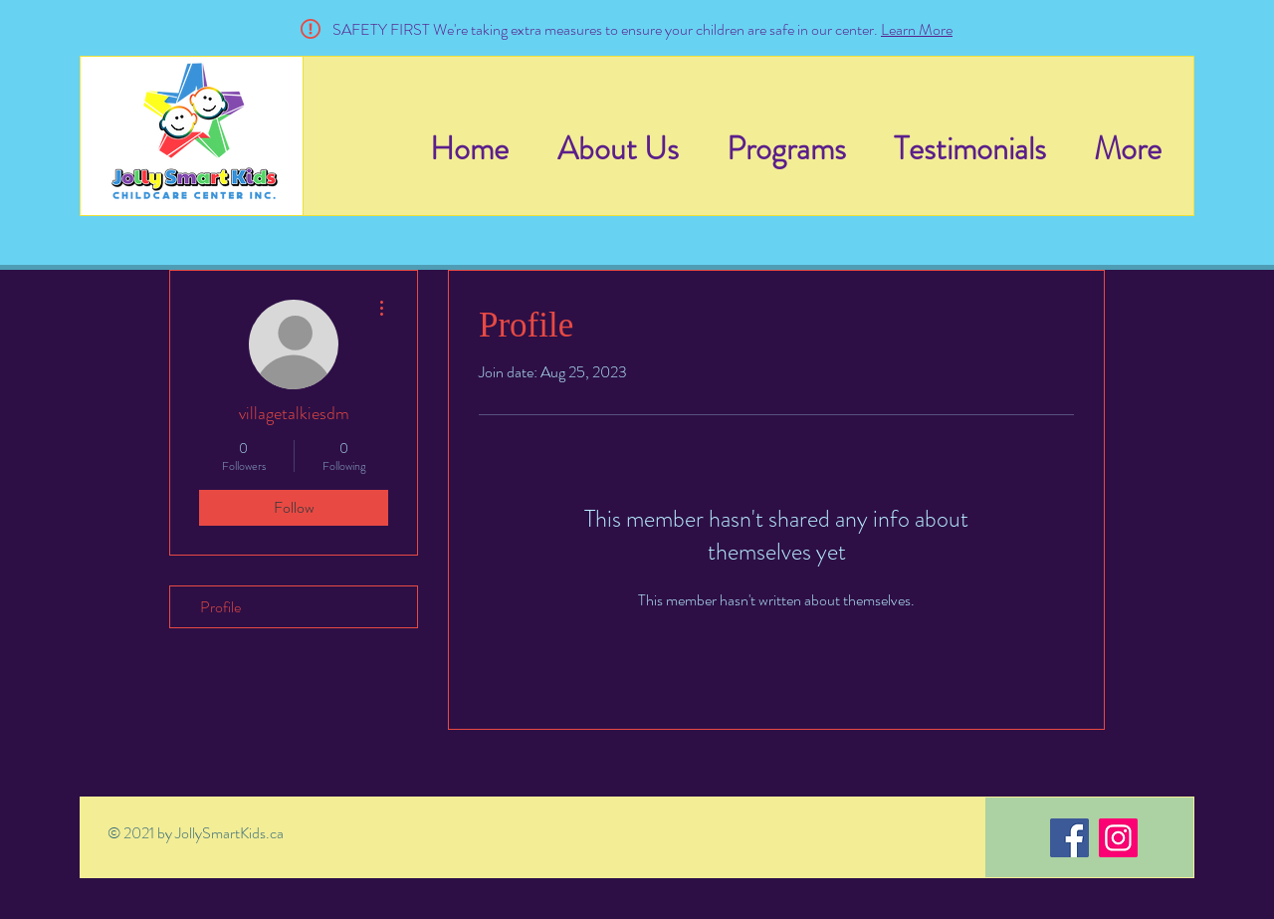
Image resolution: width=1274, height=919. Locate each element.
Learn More (917, 29)
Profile (220, 606)
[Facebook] (1069, 837)
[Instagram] (1118, 837)
